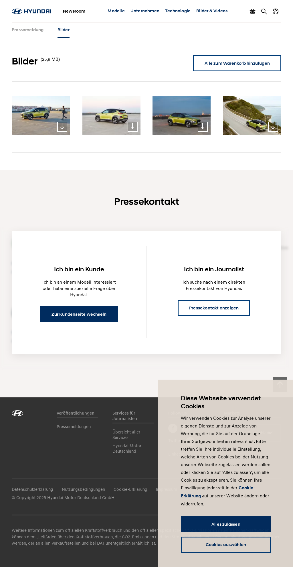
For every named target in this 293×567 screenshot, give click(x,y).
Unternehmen (144, 10)
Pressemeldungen (74, 426)
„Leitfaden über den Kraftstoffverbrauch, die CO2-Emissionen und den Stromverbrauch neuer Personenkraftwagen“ (146, 536)
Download (62, 127)
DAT (100, 543)
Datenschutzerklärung (32, 489)
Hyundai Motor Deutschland (126, 448)
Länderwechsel (275, 11)
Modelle (116, 10)
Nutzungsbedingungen (83, 489)
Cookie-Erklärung (130, 489)
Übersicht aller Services (126, 434)
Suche (264, 11)
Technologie (178, 10)
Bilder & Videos (211, 10)
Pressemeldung (28, 29)
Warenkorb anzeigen (252, 11)
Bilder (64, 29)
